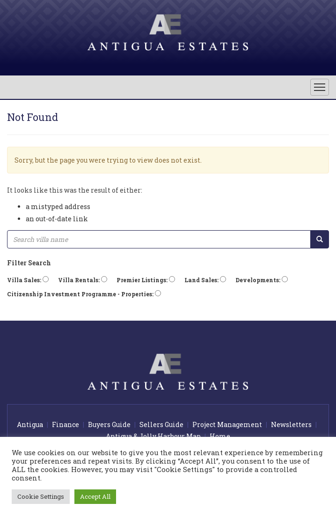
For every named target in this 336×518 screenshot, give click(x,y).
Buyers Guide (109, 424)
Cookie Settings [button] (40, 496)
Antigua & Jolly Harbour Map (153, 436)
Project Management (227, 424)
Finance (65, 424)
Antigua (30, 424)
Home (220, 436)
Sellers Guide (161, 424)
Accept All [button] (95, 496)
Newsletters (291, 424)
